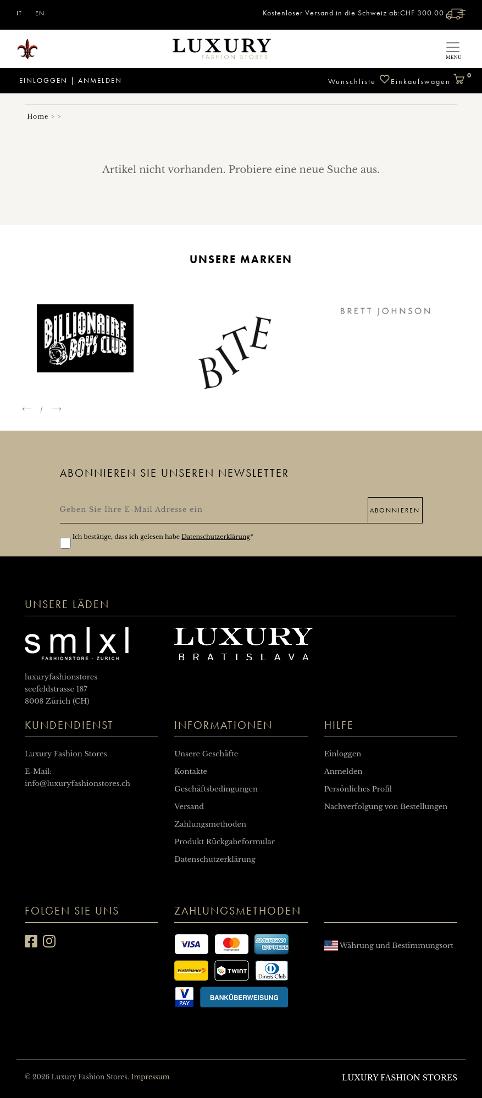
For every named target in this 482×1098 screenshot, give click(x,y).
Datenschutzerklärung (215, 536)
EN (40, 13)
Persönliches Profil (358, 789)
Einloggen (42, 80)
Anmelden (100, 80)
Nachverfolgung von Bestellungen (386, 806)
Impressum (150, 1077)
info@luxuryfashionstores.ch (77, 783)
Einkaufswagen (428, 77)
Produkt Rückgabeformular (224, 841)
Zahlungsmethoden (210, 824)
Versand (189, 806)
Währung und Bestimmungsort (388, 945)
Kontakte (190, 771)
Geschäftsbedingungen (216, 789)
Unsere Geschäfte (206, 754)
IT (19, 13)
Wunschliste (359, 80)
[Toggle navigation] (453, 48)
